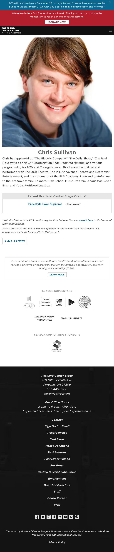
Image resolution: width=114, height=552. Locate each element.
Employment (57, 478)
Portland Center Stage (34, 531)
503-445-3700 (57, 389)
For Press (57, 465)
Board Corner (57, 498)
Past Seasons (57, 452)
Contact (57, 419)
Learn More (57, 275)
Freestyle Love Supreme (45, 204)
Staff (57, 491)
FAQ (57, 504)
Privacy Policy (57, 542)
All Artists (16, 241)
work (14, 531)
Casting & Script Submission (57, 472)
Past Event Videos (57, 458)
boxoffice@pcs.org (57, 393)
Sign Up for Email (57, 426)
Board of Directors (57, 485)
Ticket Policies (57, 432)
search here (86, 220)
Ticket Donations (57, 445)
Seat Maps (57, 439)
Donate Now (57, 22)
